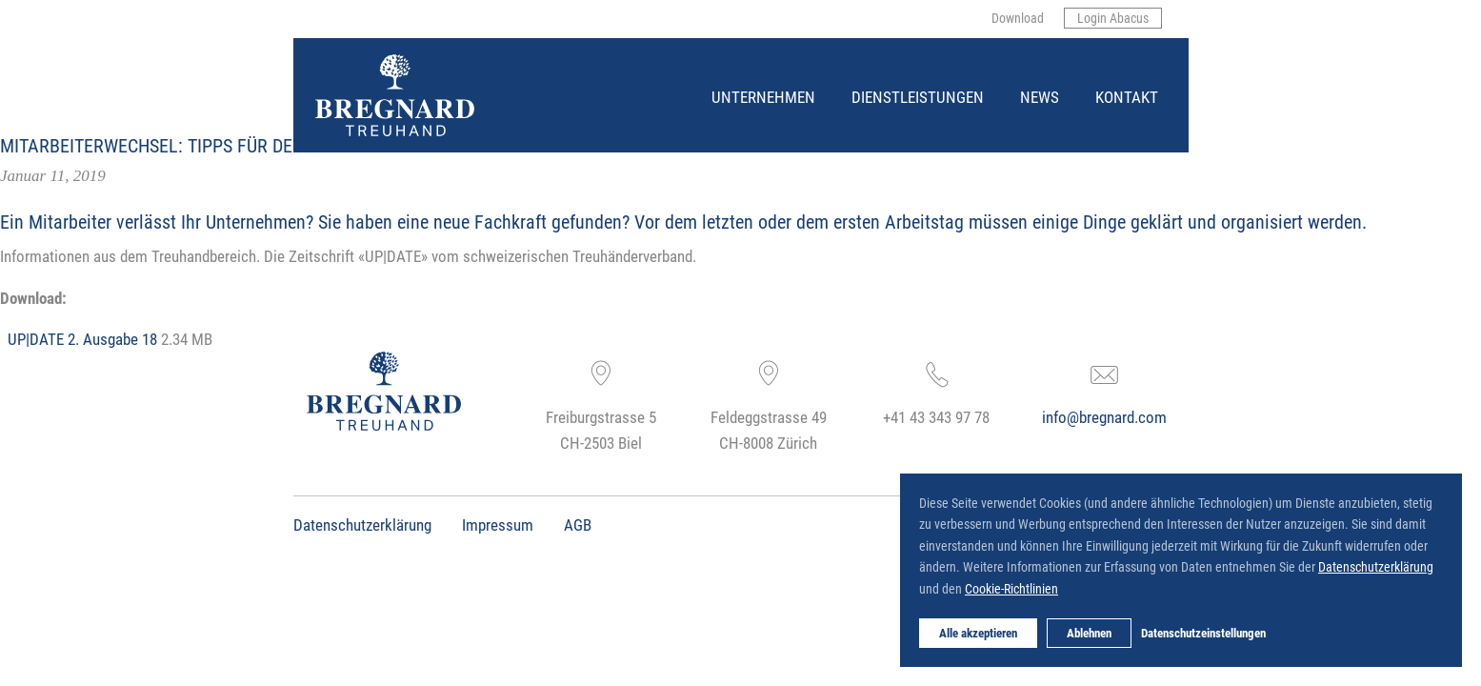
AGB (577, 524)
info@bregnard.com (1104, 417)
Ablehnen (1089, 632)
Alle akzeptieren (978, 632)
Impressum (497, 524)
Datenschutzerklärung (362, 524)
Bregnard (316, 54)
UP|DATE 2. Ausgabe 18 (82, 339)
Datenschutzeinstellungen (1203, 632)
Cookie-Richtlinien (1011, 588)
